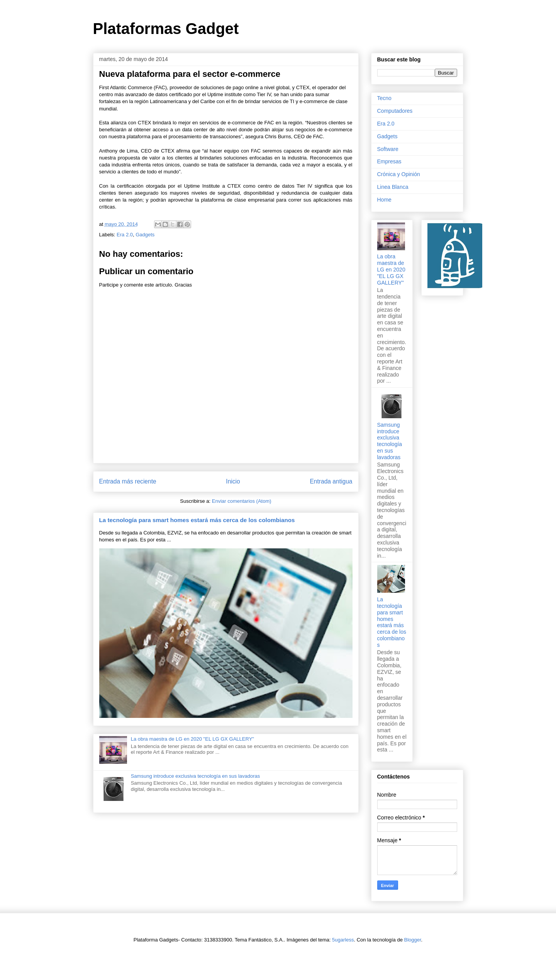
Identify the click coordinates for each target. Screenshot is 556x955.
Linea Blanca (393, 187)
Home (384, 200)
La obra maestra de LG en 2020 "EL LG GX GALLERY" (192, 739)
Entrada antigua (331, 481)
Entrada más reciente (127, 481)
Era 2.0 (125, 234)
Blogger (412, 940)
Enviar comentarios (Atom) (241, 501)
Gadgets (145, 234)
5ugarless (343, 940)
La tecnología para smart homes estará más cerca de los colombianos (197, 520)
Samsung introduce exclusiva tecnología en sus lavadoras (195, 776)
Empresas (389, 161)
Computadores (395, 111)
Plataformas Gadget (166, 28)
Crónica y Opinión (398, 174)
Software (387, 149)
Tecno (384, 98)
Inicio (233, 481)
